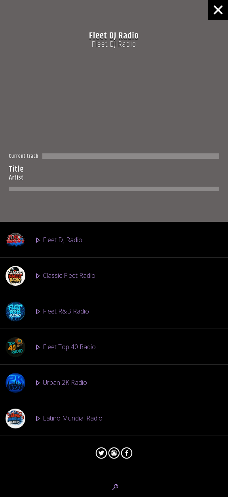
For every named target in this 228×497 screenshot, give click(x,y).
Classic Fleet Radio (50, 276)
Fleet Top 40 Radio (51, 347)
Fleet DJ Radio (44, 240)
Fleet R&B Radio (47, 311)
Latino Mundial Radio (54, 418)
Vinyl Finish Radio (48, 454)
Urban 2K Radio (46, 383)
